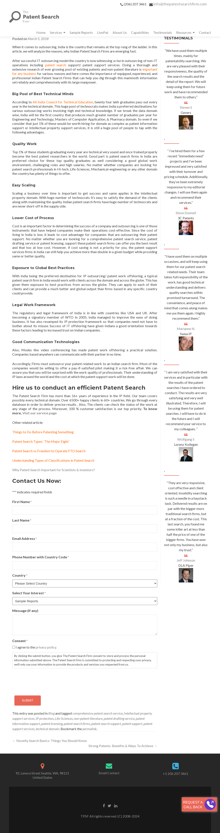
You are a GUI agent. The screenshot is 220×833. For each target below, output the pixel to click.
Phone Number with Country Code (40, 557)
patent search (55, 65)
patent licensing (52, 724)
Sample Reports (81, 32)
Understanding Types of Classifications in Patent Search (53, 460)
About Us (120, 32)
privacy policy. (46, 647)
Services (56, 32)
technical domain (47, 729)
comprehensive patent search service (97, 713)
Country (19, 575)
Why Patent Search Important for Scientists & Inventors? (53, 470)
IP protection (44, 718)
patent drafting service (119, 718)
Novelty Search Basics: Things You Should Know (49, 741)
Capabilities (140, 32)
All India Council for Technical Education (63, 102)
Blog (51, 713)
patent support (132, 724)
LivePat (102, 32)
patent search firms (77, 724)
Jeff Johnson (186, 560)
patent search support (106, 724)
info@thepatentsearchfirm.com (180, 4)
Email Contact (109, 773)
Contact (205, 32)
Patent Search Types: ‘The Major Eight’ (40, 441)
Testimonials (162, 32)
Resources (183, 32)
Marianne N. (186, 329)
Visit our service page (39, 413)
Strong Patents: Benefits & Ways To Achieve (123, 746)
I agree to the (36, 647)
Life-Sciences (64, 718)
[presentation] (45, 680)
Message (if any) (25, 610)
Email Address (24, 538)
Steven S (186, 107)
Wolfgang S (185, 439)
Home (41, 32)
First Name (22, 502)
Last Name (21, 520)
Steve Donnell (186, 213)
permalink (89, 729)
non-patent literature (88, 718)
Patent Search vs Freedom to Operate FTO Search (49, 451)
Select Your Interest (29, 593)
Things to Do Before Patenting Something (43, 432)
